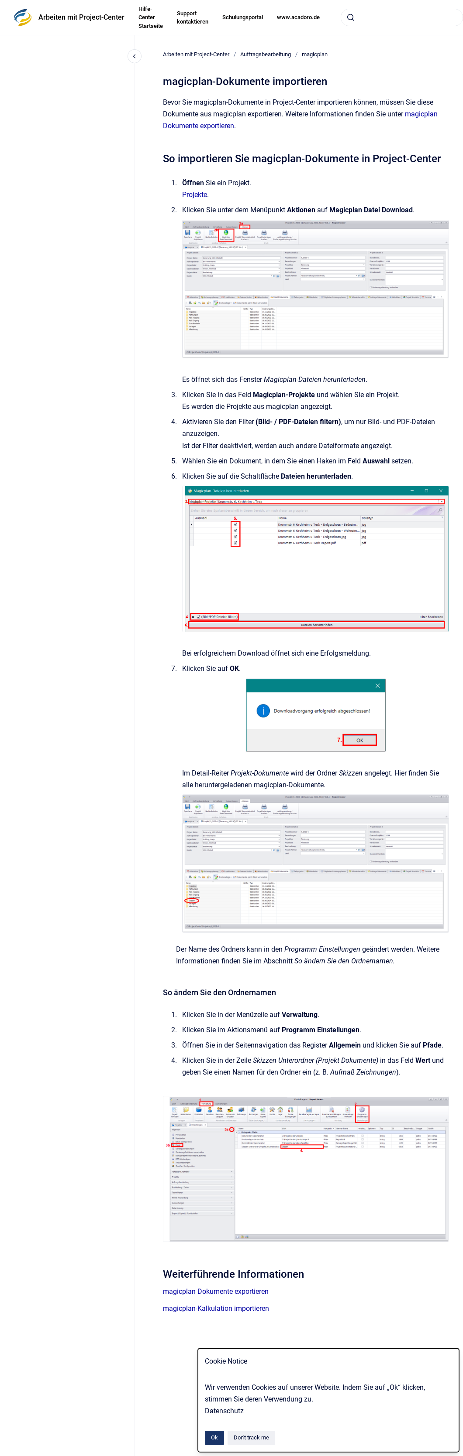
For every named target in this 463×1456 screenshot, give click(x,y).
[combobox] (402, 17)
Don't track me (251, 1437)
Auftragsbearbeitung (265, 54)
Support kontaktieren (192, 17)
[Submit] (351, 17)
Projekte (194, 195)
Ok (214, 1437)
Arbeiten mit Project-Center (81, 17)
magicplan (315, 54)
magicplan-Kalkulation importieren (216, 1308)
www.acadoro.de (298, 17)
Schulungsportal (242, 17)
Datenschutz (224, 1411)
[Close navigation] (135, 56)
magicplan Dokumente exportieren (216, 1291)
